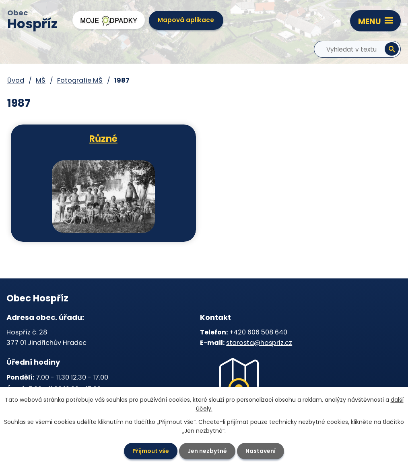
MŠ (40, 80)
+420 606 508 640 (258, 332)
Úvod (15, 80)
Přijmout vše (150, 451)
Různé (103, 138)
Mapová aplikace (186, 20)
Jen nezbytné (207, 451)
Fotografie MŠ (80, 80)
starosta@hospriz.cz (259, 342)
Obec (32, 20)
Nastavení (260, 451)
